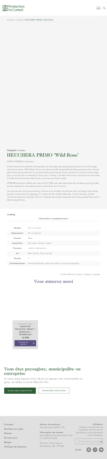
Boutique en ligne (25, 324)
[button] (98, 7)
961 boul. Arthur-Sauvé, (51, 443)
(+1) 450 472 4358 (48, 438)
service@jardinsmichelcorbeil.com (56, 435)
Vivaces (19, 20)
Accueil (10, 20)
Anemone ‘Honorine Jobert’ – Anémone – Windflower (25, 330)
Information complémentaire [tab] (53, 218)
